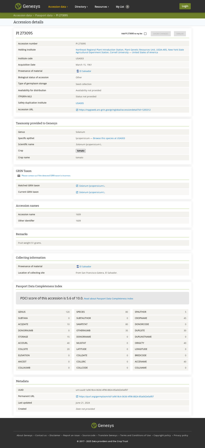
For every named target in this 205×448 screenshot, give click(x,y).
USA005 (80, 103)
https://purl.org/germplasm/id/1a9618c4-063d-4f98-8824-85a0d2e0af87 (115, 396)
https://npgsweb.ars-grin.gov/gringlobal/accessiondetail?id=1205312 (113, 109)
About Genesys (24, 435)
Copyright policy (162, 435)
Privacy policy (181, 435)
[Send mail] (19, 176)
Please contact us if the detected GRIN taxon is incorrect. (43, 175)
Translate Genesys (108, 435)
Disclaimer (55, 435)
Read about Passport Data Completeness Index (108, 298)
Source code (88, 435)
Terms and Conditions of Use (135, 435)
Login (185, 6)
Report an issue (71, 435)
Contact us (41, 435)
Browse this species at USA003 (109, 138)
